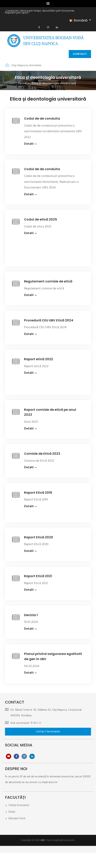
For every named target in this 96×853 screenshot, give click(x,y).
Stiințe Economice (19, 805)
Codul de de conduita (42, 118)
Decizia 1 (31, 615)
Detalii (29, 143)
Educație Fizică (17, 818)
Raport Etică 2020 (38, 537)
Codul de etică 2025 (40, 219)
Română (78, 20)
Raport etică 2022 (38, 359)
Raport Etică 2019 (38, 492)
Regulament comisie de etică (48, 281)
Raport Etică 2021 (38, 576)
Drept (12, 812)
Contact (80, 54)
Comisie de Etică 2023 (42, 453)
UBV (42, 840)
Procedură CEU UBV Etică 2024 (48, 320)
